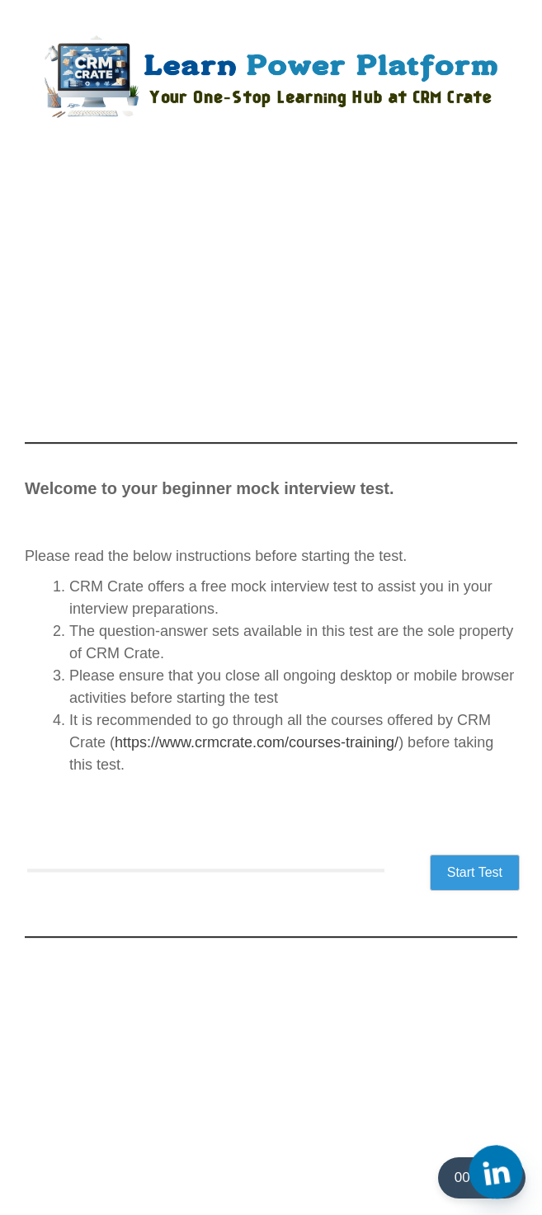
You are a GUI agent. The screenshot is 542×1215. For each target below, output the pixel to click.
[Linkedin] (496, 1172)
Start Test (474, 872)
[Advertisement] (271, 293)
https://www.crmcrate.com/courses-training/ (256, 742)
